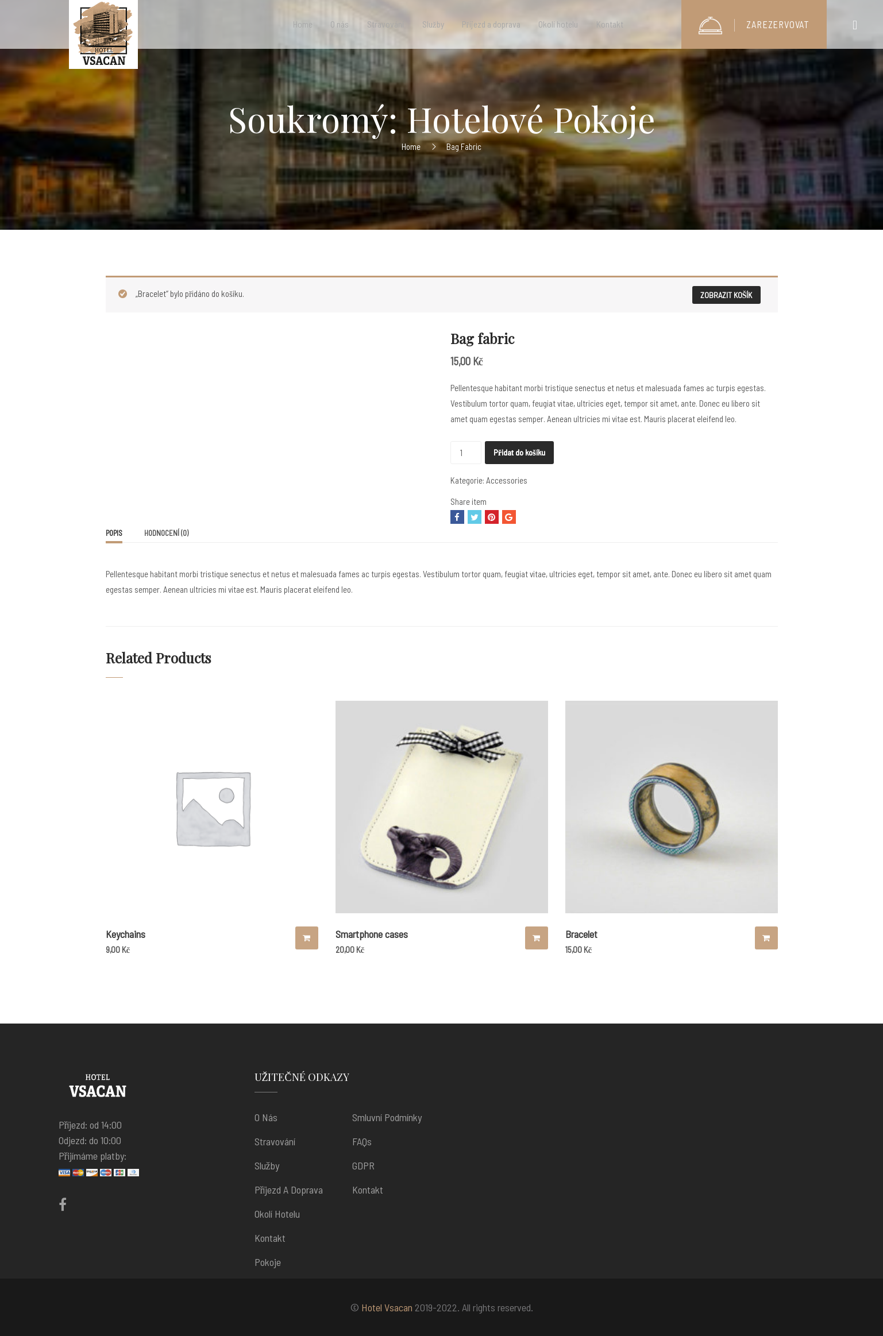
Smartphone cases (372, 934)
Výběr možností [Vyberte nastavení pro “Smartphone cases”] (536, 937)
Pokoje (268, 1262)
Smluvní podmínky (387, 1117)
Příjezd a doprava (289, 1189)
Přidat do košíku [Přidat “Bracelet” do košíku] (766, 937)
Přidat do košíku (519, 452)
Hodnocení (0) (166, 533)
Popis (114, 533)
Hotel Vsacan (386, 1307)
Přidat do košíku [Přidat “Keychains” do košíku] (306, 937)
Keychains (125, 934)
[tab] (114, 534)
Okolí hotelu (277, 1213)
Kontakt (270, 1237)
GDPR (363, 1165)
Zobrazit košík (726, 295)
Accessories (506, 480)
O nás (266, 1117)
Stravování (275, 1141)
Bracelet (581, 934)
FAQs (362, 1141)
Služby (267, 1165)
